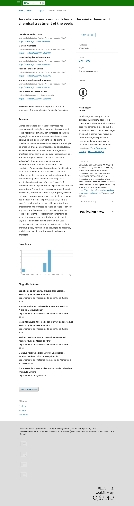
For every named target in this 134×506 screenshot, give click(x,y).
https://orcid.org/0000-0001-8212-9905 (35, 98)
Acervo (29, 10)
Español (22, 410)
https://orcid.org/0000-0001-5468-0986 (35, 53)
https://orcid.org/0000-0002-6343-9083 (35, 64)
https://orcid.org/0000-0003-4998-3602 (35, 76)
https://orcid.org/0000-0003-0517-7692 (35, 87)
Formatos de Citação (89, 201)
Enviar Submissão (29, 389)
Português (23, 414)
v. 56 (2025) (41, 10)
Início (21, 10)
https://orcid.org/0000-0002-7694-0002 (35, 41)
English (22, 406)
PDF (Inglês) (88, 35)
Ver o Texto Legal (96, 151)
